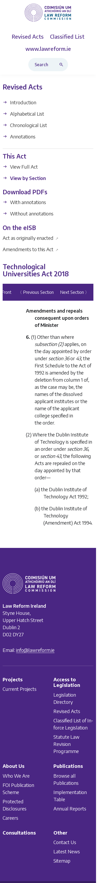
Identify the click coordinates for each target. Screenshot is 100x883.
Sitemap (61, 861)
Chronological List (25, 125)
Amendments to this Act (30, 249)
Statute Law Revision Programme (66, 744)
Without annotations (28, 214)
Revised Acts (66, 711)
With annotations (24, 202)
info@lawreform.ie (35, 650)
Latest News (66, 851)
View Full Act (20, 167)
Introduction (19, 103)
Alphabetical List (23, 114)
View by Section (24, 178)
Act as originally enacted (30, 238)
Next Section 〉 (74, 292)
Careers (10, 817)
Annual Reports (69, 808)
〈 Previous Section (36, 292)
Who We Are (16, 775)
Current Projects (20, 689)
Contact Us (64, 842)
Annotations (19, 137)
